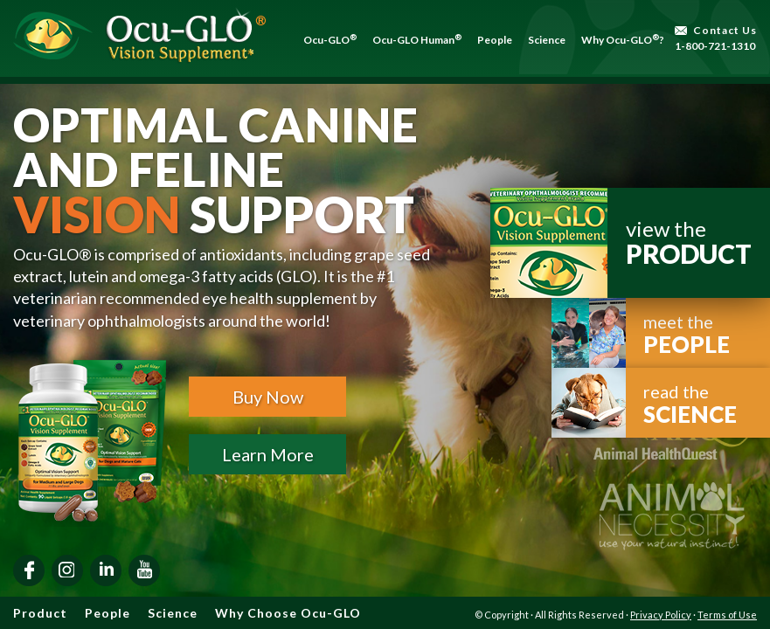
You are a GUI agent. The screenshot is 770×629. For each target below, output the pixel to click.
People (494, 39)
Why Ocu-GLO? (622, 39)
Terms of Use (727, 614)
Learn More (268, 454)
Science (546, 39)
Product (40, 612)
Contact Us (725, 30)
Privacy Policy (660, 614)
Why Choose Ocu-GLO (288, 612)
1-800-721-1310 (715, 45)
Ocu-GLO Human (416, 39)
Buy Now (267, 396)
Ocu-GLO (330, 39)
